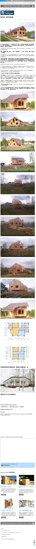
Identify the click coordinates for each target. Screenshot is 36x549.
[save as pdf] (31, 20)
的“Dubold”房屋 (15, 88)
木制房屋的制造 (8, 9)
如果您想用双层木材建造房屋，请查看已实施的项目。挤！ (14, 367)
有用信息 (4, 9)
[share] (21, 20)
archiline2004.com (4, 536)
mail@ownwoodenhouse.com (6, 534)
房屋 (20, 88)
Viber (16, 406)
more (3, 494)
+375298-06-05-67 (4, 406)
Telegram (21, 406)
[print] (26, 20)
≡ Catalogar (2, 0)
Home (1, 9)
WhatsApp (11, 406)
